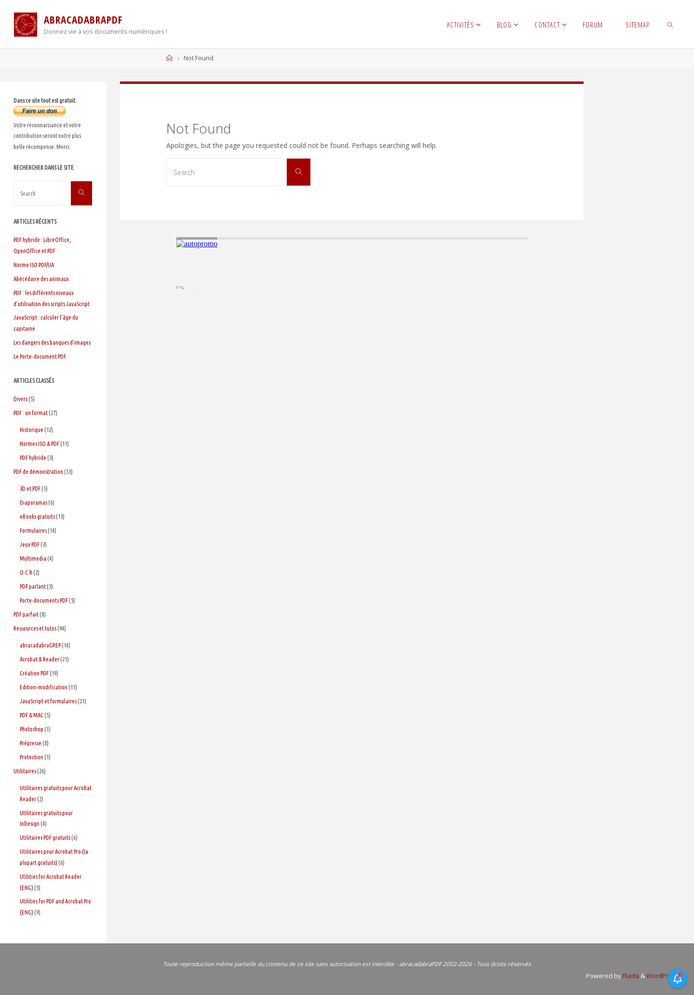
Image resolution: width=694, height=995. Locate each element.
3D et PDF (30, 488)
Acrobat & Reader (39, 659)
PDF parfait (26, 614)
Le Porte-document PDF (39, 356)
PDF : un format (30, 412)
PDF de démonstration (38, 471)
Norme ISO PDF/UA (33, 264)
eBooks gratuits (37, 516)
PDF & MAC (31, 715)
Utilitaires (24, 770)
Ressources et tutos (34, 628)
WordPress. (663, 976)
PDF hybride (33, 457)
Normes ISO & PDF (39, 443)
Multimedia (33, 558)
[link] (670, 24)
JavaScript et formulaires (48, 701)
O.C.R (26, 572)
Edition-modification (43, 687)
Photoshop (31, 729)
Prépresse (30, 743)
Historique (31, 429)
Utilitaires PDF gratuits (45, 837)
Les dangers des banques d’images (52, 342)
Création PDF (34, 673)
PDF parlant (33, 586)
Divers (20, 398)
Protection (31, 756)
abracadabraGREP (40, 645)
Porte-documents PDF (44, 600)
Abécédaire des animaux (41, 278)
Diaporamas (33, 502)
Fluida (630, 976)
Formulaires (33, 530)
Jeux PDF (30, 544)
